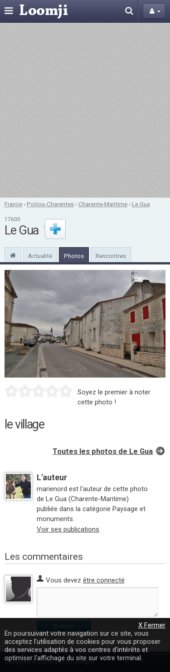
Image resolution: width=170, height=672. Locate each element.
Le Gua (141, 204)
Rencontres (111, 255)
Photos (74, 255)
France (13, 204)
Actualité (40, 255)
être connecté (104, 580)
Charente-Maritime (102, 204)
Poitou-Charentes (50, 204)
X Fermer (151, 625)
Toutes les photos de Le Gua (103, 451)
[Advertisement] (85, 110)
